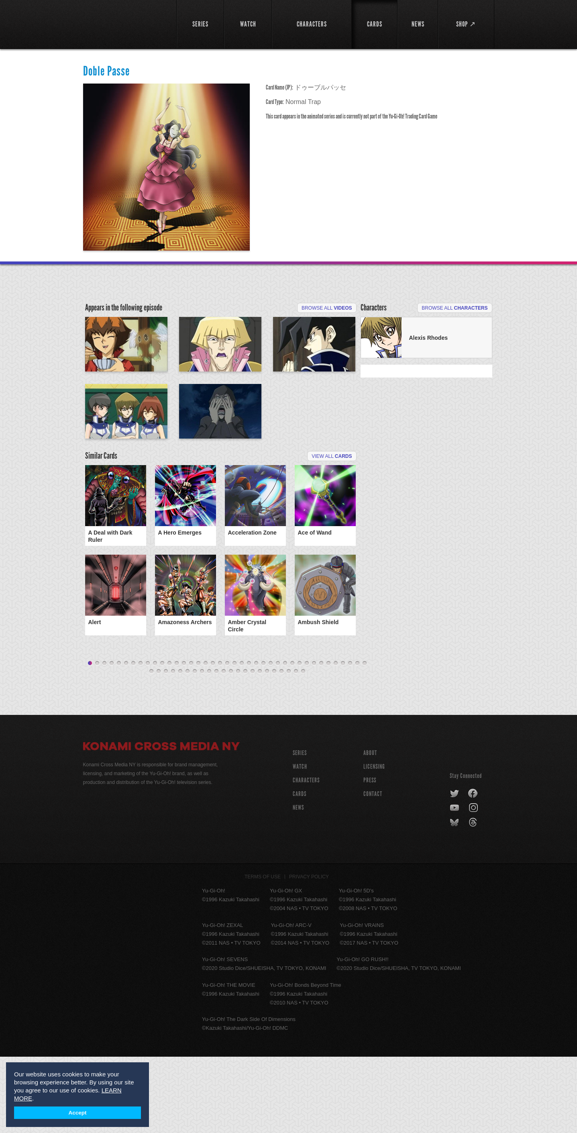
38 (357, 739)
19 (220, 739)
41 (158, 747)
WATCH (300, 843)
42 (165, 747)
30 (299, 739)
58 (281, 747)
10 (155, 739)
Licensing (374, 843)
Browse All (327, 308)
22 (241, 739)
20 (227, 739)
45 (187, 747)
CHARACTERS (306, 856)
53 (245, 747)
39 (364, 739)
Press (369, 856)
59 (288, 747)
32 (314, 739)
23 (249, 739)
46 (194, 747)
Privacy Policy (309, 953)
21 (234, 739)
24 (256, 739)
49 (216, 747)
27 (277, 739)
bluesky (455, 899)
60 (296, 747)
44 (180, 747)
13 (176, 739)
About (370, 829)
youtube (455, 884)
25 (263, 739)
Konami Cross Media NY (161, 824)
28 (285, 739)
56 (267, 747)
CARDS (299, 870)
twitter (455, 870)
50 (223, 747)
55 (259, 747)
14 (183, 739)
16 (198, 739)
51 (230, 747)
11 (162, 739)
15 (191, 739)
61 (303, 747)
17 (205, 739)
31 (306, 739)
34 (328, 739)
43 (173, 747)
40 (151, 747)
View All (332, 549)
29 (292, 739)
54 (252, 747)
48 (209, 747)
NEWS (298, 884)
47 (202, 747)
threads (474, 899)
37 (350, 739)
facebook (473, 870)
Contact (372, 870)
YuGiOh (125, 23)
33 (321, 739)
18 (212, 739)
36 (342, 739)
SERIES (300, 829)
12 (169, 739)
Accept (78, 1113)
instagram (474, 884)
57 (274, 747)
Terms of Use (263, 953)
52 (238, 747)
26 (270, 739)
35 (335, 739)
